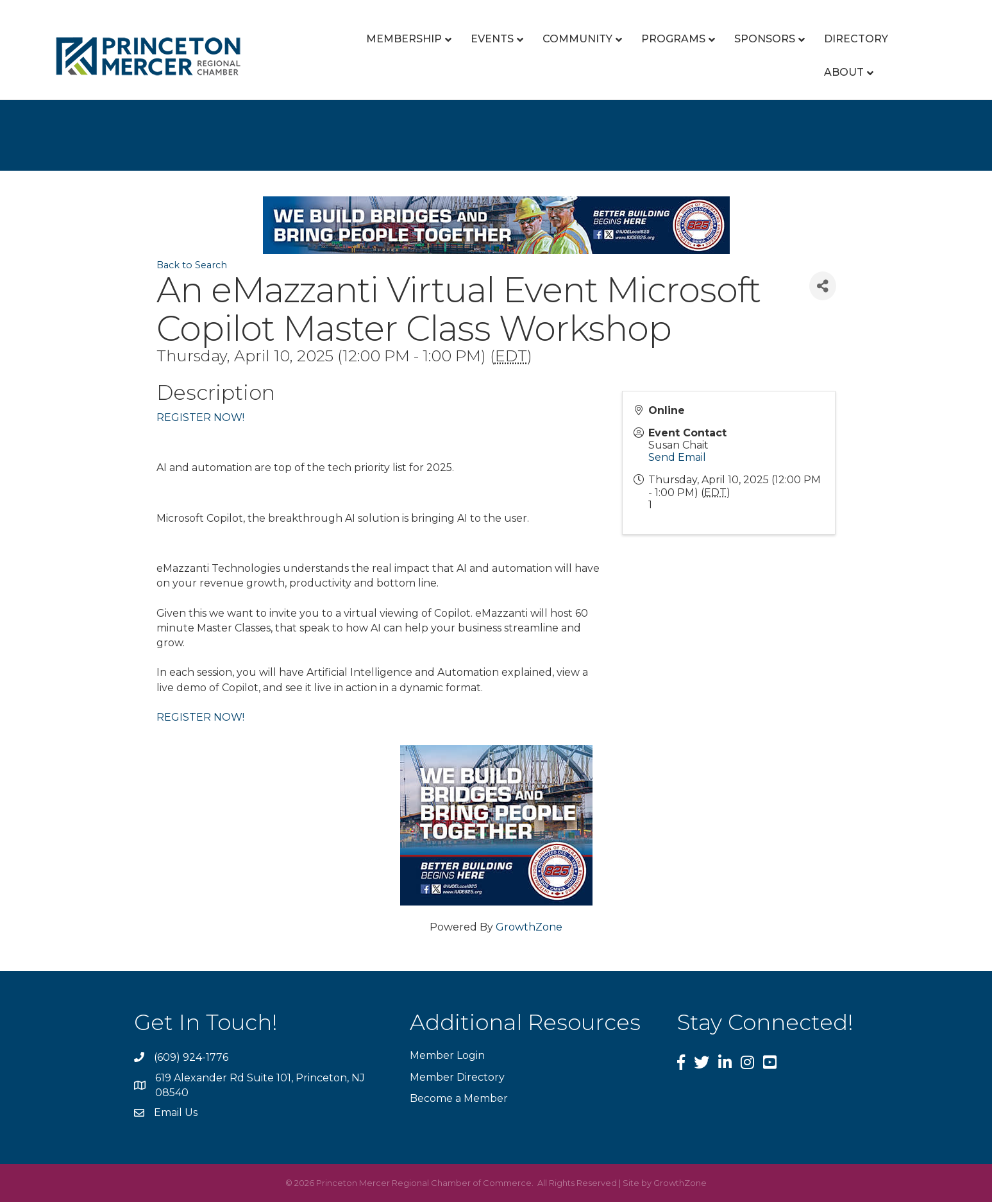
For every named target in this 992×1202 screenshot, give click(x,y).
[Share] (822, 285)
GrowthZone (529, 927)
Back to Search (191, 265)
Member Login (447, 1055)
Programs (673, 39)
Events (492, 39)
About (844, 72)
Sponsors (764, 39)
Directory (856, 39)
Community (577, 39)
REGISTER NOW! (200, 417)
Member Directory (457, 1077)
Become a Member (459, 1098)
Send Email (677, 457)
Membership (404, 39)
